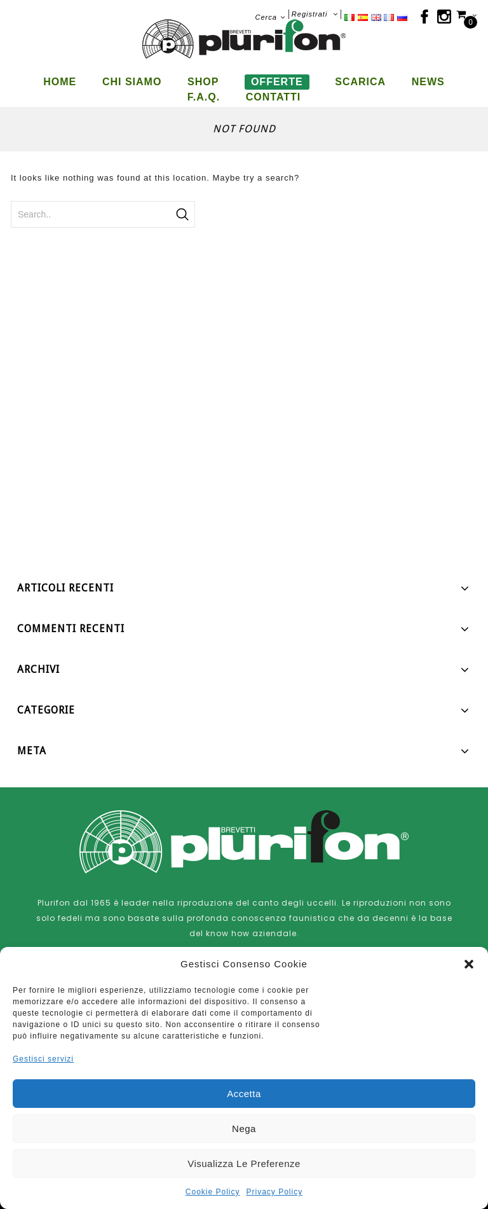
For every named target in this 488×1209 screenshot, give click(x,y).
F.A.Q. (203, 97)
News (428, 81)
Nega (244, 1128)
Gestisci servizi (43, 1058)
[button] (469, 964)
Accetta (244, 1093)
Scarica (360, 81)
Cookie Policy (213, 1191)
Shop (203, 81)
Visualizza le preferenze (244, 1163)
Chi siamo (131, 81)
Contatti (273, 97)
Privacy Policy (275, 1191)
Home (59, 81)
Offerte (277, 81)
